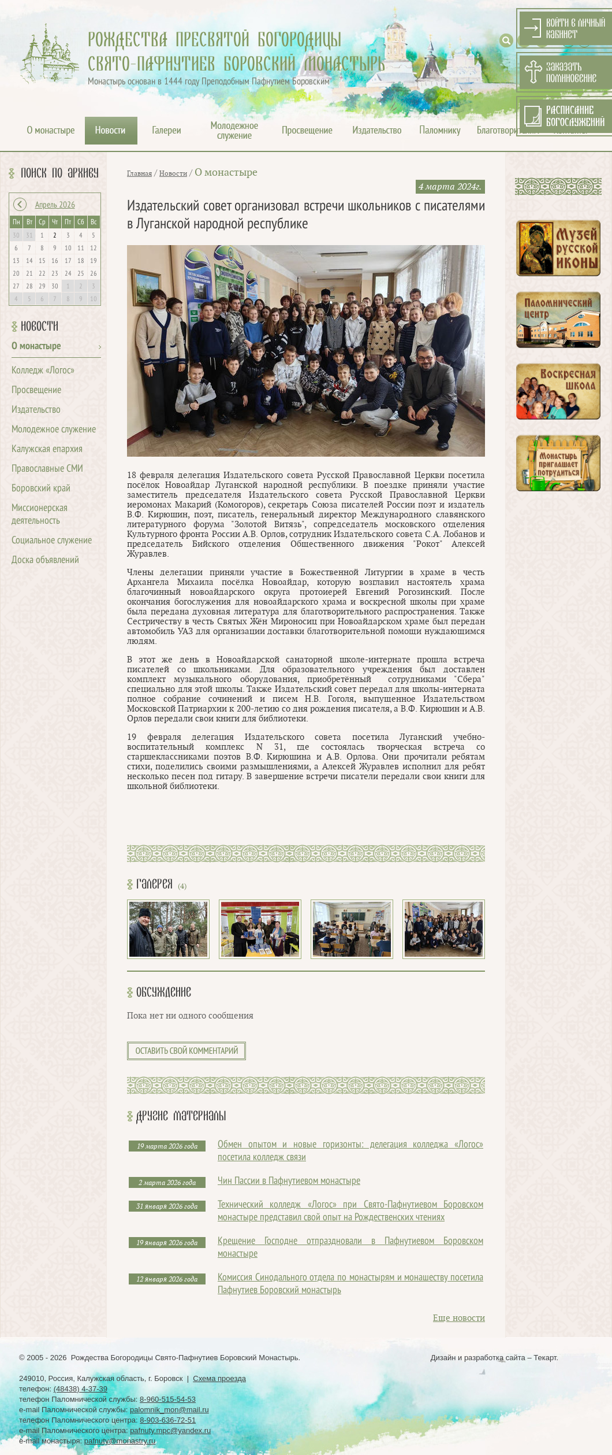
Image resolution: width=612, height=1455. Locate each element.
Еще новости (459, 1318)
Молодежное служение (54, 430)
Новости (39, 327)
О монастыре (36, 346)
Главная (139, 173)
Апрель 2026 (55, 205)
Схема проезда (219, 1378)
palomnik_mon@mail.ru (169, 1409)
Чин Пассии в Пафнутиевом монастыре (289, 1181)
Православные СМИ (47, 469)
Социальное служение (52, 541)
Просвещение (36, 390)
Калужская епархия (47, 449)
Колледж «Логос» (43, 371)
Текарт (544, 1357)
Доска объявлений (45, 560)
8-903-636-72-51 (168, 1420)
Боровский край (41, 489)
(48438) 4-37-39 (80, 1388)
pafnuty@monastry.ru (120, 1441)
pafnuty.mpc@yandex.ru (170, 1430)
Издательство (36, 410)
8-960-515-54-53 (168, 1399)
